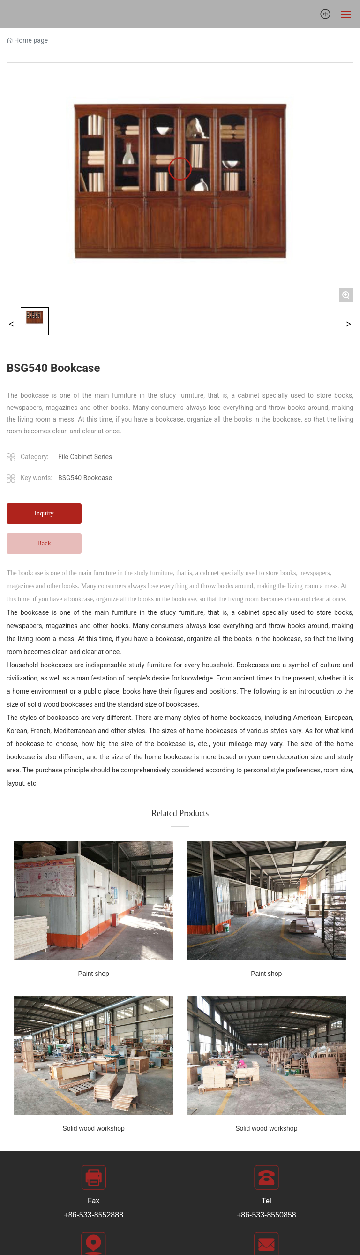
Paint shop (93, 973)
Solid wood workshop (94, 1128)
